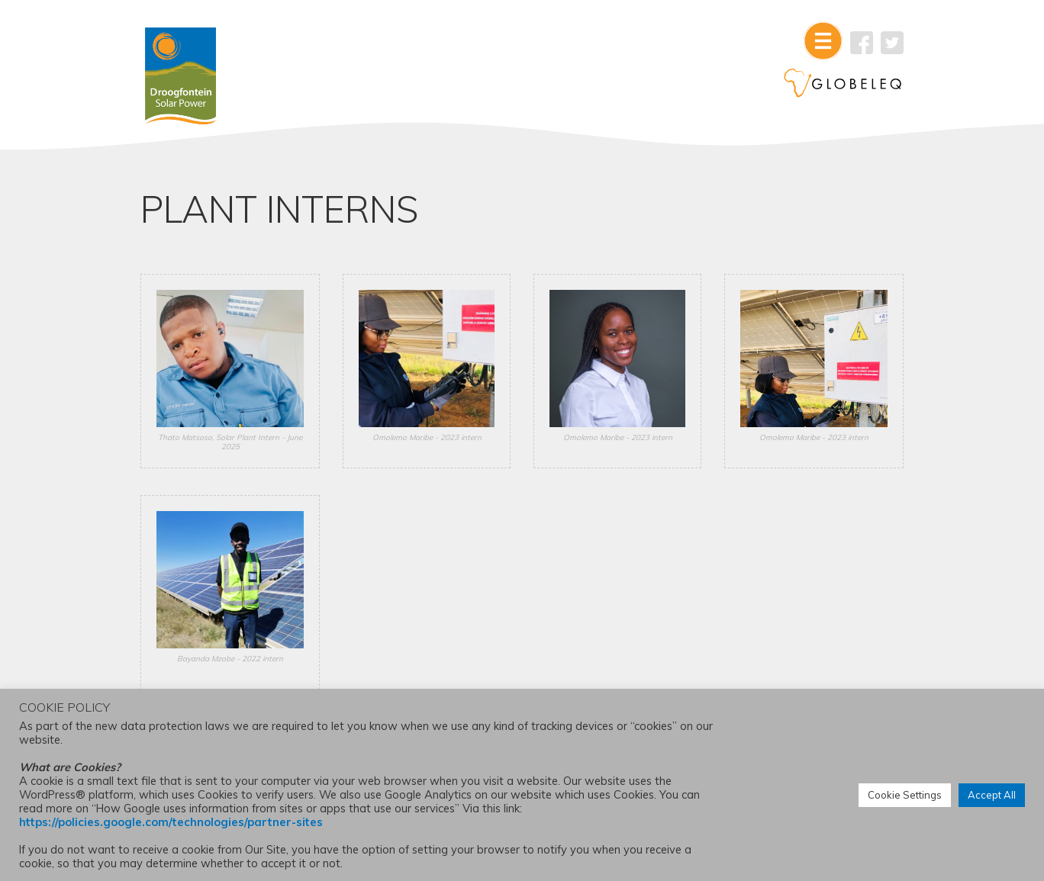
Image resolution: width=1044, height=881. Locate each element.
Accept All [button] (992, 795)
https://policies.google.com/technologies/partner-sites (171, 822)
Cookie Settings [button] (905, 795)
